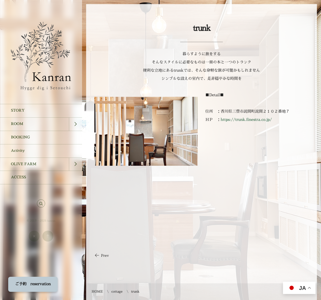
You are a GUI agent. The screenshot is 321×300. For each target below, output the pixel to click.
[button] (41, 206)
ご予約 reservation (33, 284)
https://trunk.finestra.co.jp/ (246, 120)
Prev (101, 256)
